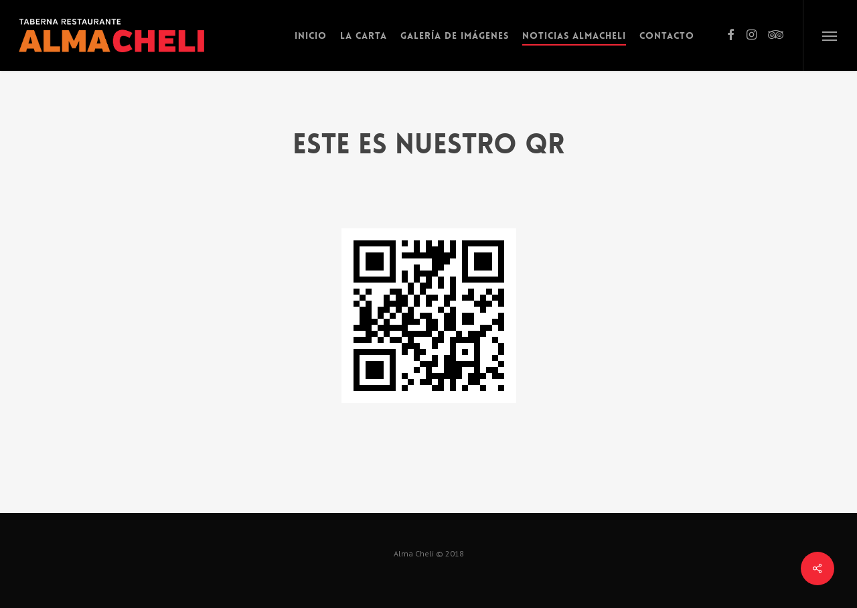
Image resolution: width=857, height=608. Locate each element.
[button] (830, 35)
